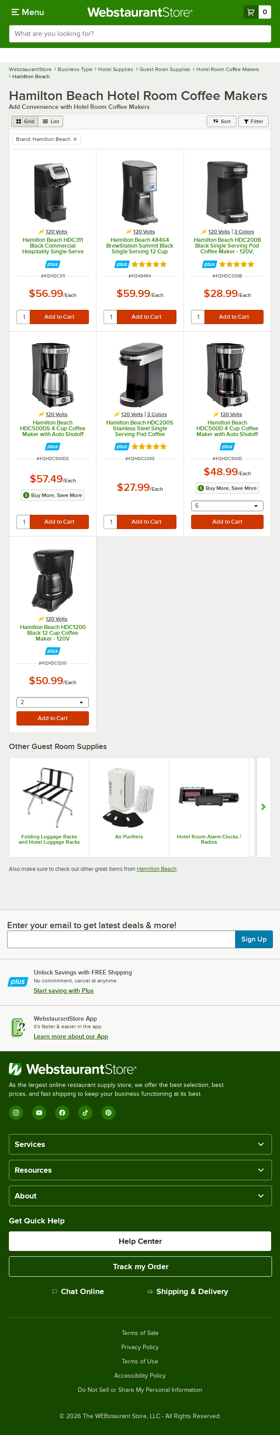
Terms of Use (140, 1362)
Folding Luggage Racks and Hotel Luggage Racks (49, 839)
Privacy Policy (140, 1347)
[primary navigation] (28, 12)
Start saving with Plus (64, 990)
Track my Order (140, 1266)
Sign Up (254, 939)
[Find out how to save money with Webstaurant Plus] (52, 264)
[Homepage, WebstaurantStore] (140, 12)
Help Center (140, 1241)
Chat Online (78, 1291)
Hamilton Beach (156, 869)
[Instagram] (16, 1113)
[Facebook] (62, 1113)
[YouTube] (39, 1113)
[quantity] (23, 317)
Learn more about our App (71, 1036)
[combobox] (140, 34)
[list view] (50, 121)
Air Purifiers (129, 836)
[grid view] (24, 121)
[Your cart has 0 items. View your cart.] (257, 12)
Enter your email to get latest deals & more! (91, 925)
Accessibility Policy (140, 1376)
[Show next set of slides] (263, 807)
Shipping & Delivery (188, 1291)
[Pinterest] (108, 1113)
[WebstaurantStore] (120, 1069)
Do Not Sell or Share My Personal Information (140, 1390)
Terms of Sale (140, 1333)
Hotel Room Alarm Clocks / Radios (209, 839)
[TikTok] (85, 1113)
